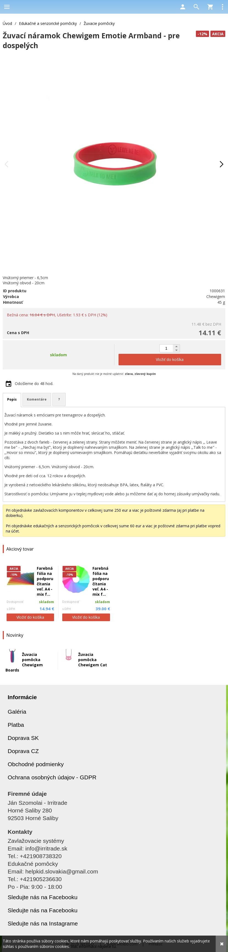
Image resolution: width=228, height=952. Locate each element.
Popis (12, 399)
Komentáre (37, 399)
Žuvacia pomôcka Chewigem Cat (92, 659)
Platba (16, 725)
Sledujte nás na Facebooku (43, 897)
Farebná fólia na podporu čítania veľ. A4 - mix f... (45, 581)
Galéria (17, 711)
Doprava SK (23, 738)
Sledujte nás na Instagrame (43, 923)
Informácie (22, 697)
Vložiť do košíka (30, 617)
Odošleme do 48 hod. (34, 383)
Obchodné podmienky (36, 764)
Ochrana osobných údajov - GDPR (52, 777)
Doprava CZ (23, 751)
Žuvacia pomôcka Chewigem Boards (24, 662)
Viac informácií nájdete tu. (94, 946)
